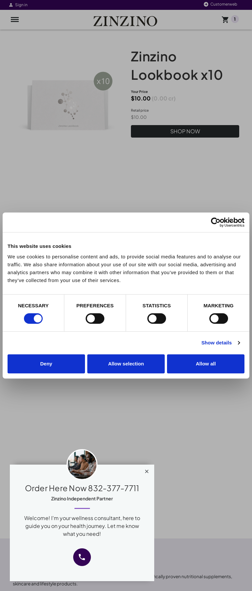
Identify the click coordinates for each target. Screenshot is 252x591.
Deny (46, 363)
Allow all (206, 363)
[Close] (146, 470)
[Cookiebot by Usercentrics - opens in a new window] (215, 222)
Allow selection (126, 363)
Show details (216, 342)
